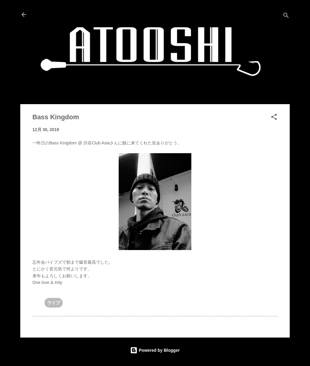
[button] (274, 118)
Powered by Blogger (155, 350)
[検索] (286, 16)
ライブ (53, 302)
